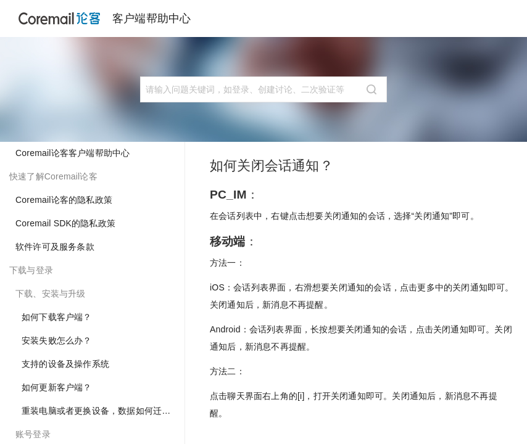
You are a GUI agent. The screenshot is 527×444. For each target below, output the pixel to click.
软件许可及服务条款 (54, 247)
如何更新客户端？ (57, 387)
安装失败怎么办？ (57, 340)
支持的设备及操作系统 (65, 364)
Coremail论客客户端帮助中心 (72, 153)
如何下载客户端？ (57, 317)
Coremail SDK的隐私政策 (65, 223)
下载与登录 (31, 270)
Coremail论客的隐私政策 (63, 200)
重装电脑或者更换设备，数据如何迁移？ (101, 411)
